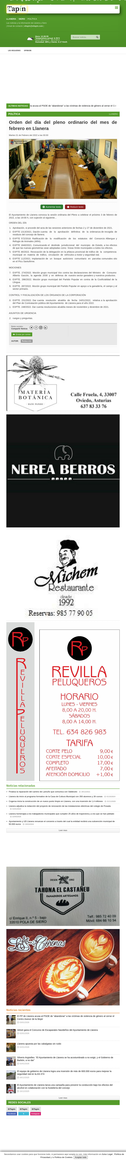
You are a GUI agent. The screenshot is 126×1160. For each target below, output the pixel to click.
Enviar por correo (22, 334)
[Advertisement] (63, 78)
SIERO (22, 19)
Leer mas (63, 830)
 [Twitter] (31, 328)
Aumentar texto (52, 207)
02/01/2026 (23, 1033)
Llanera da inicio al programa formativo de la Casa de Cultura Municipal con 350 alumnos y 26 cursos (62, 796)
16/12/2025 (23, 1091)
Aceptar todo (81, 1157)
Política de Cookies (63, 1157)
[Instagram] (40, 327)
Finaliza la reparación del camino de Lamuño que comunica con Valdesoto (49, 792)
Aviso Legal (107, 1154)
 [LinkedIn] (45, 328)
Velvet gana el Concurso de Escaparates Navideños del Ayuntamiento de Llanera (57, 1030)
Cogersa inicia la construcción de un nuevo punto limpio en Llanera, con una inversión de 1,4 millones (62, 801)
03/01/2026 (23, 1022)
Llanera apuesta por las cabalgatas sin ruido (39, 1044)
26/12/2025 (23, 1077)
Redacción (26, 341)
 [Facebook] (36, 328)
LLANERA (11, 19)
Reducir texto (75, 207)
